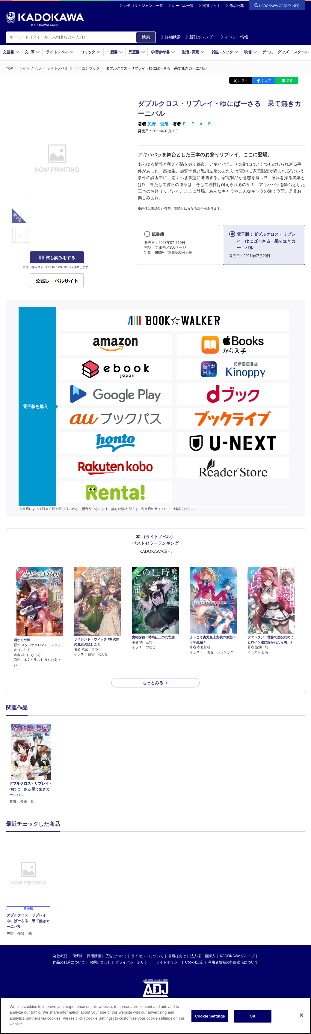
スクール (301, 52)
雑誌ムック (225, 52)
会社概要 (60, 945)
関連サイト (212, 6)
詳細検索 (171, 37)
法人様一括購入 (202, 945)
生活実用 (193, 52)
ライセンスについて (147, 945)
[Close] (301, 1019)
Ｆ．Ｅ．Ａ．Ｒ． (199, 123)
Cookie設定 (194, 951)
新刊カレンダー (201, 37)
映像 (250, 52)
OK (253, 1020)
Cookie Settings (210, 1020)
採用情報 (94, 945)
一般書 (114, 52)
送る (289, 80)
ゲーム (267, 52)
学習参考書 (163, 52)
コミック (90, 52)
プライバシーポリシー (133, 951)
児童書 (137, 52)
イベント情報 (234, 37)
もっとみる (152, 672)
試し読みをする (57, 257)
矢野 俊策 (157, 123)
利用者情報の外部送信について (233, 951)
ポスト (243, 80)
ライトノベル (60, 52)
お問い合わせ (100, 951)
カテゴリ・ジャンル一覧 (143, 6)
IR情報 (77, 945)
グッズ (283, 52)
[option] (31, 753)
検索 (146, 36)
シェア (266, 80)
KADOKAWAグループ (237, 945)
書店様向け (177, 945)
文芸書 (11, 52)
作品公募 (237, 6)
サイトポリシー (168, 951)
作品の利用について (69, 951)
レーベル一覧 (183, 6)
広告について (116, 945)
